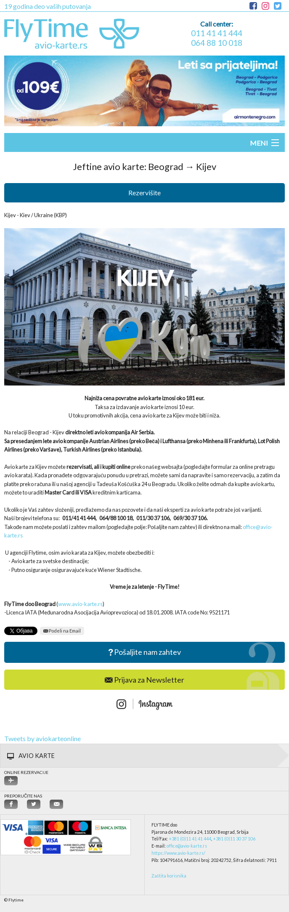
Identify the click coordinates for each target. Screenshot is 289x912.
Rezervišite (144, 193)
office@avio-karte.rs (187, 845)
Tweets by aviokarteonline (42, 738)
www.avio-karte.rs (80, 604)
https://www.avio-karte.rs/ (178, 853)
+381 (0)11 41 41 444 (190, 838)
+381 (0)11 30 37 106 (234, 838)
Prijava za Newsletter (144, 679)
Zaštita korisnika (168, 875)
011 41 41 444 (216, 33)
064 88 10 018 (216, 43)
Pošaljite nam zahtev (145, 652)
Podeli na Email (62, 630)
